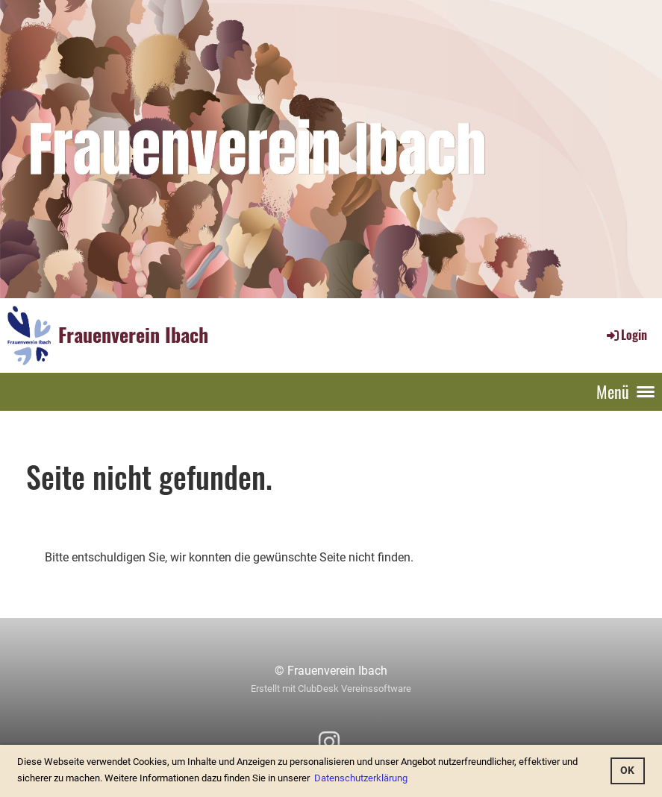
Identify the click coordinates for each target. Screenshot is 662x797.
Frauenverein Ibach (133, 334)
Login (626, 335)
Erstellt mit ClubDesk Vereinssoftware (331, 688)
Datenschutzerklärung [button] (360, 778)
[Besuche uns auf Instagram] (329, 742)
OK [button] (627, 770)
